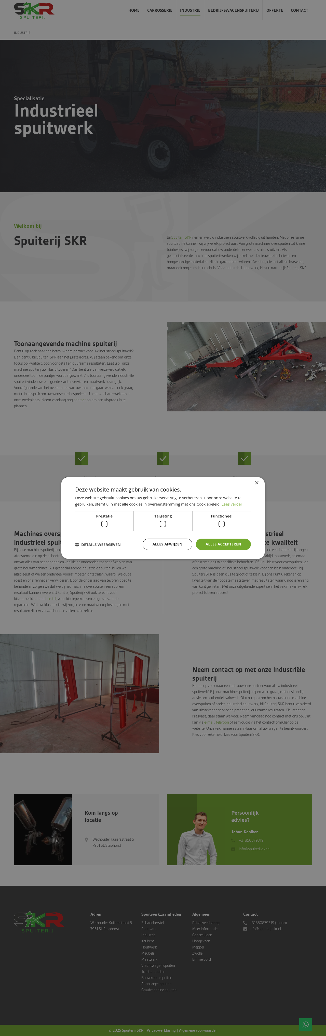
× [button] (257, 483)
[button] (98, 544)
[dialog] (163, 518)
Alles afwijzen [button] (168, 544)
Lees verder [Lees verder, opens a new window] (232, 504)
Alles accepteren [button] (223, 544)
